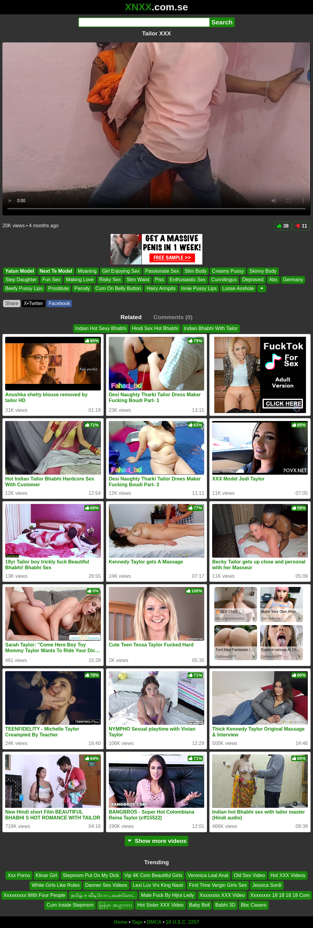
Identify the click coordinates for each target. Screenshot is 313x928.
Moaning (87, 271)
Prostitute (58, 288)
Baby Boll (199, 905)
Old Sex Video (249, 875)
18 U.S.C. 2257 (182, 922)
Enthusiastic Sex (188, 279)
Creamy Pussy (228, 271)
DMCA (154, 922)
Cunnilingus (224, 279)
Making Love (80, 279)
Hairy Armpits (160, 288)
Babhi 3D (225, 905)
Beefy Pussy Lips (24, 288)
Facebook (59, 303)
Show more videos (157, 841)
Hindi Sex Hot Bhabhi (155, 328)
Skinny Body (263, 271)
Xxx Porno (19, 875)
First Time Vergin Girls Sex (218, 885)
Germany (293, 279)
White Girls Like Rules (55, 885)
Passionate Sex (162, 271)
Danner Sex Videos (106, 885)
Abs (273, 279)
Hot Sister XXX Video (160, 905)
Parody (82, 288)
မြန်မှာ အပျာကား (115, 905)
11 (301, 225)
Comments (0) (173, 317)
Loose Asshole (238, 288)
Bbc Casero (254, 905)
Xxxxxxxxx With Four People (34, 894)
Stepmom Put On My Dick (91, 875)
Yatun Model (19, 271)
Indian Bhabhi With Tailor (211, 328)
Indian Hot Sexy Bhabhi (100, 328)
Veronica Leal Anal (208, 875)
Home (120, 922)
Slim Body (196, 271)
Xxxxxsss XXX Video (222, 894)
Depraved (252, 279)
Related (131, 317)
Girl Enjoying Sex (121, 271)
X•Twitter (33, 303)
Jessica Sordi (266, 885)
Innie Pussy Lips (199, 288)
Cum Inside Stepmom (70, 905)
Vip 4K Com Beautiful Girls (153, 875)
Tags (137, 922)
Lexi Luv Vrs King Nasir (158, 885)
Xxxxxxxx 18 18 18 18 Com (280, 894)
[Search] (143, 22)
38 (283, 225)
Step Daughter (21, 279)
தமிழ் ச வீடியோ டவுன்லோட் (103, 894)
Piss (159, 279)
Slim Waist (138, 279)
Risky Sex (110, 279)
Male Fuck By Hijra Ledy (167, 894)
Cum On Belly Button (118, 288)
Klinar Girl (46, 875)
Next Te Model (55, 271)
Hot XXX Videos (288, 875)
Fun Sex (51, 279)
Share (11, 303)
